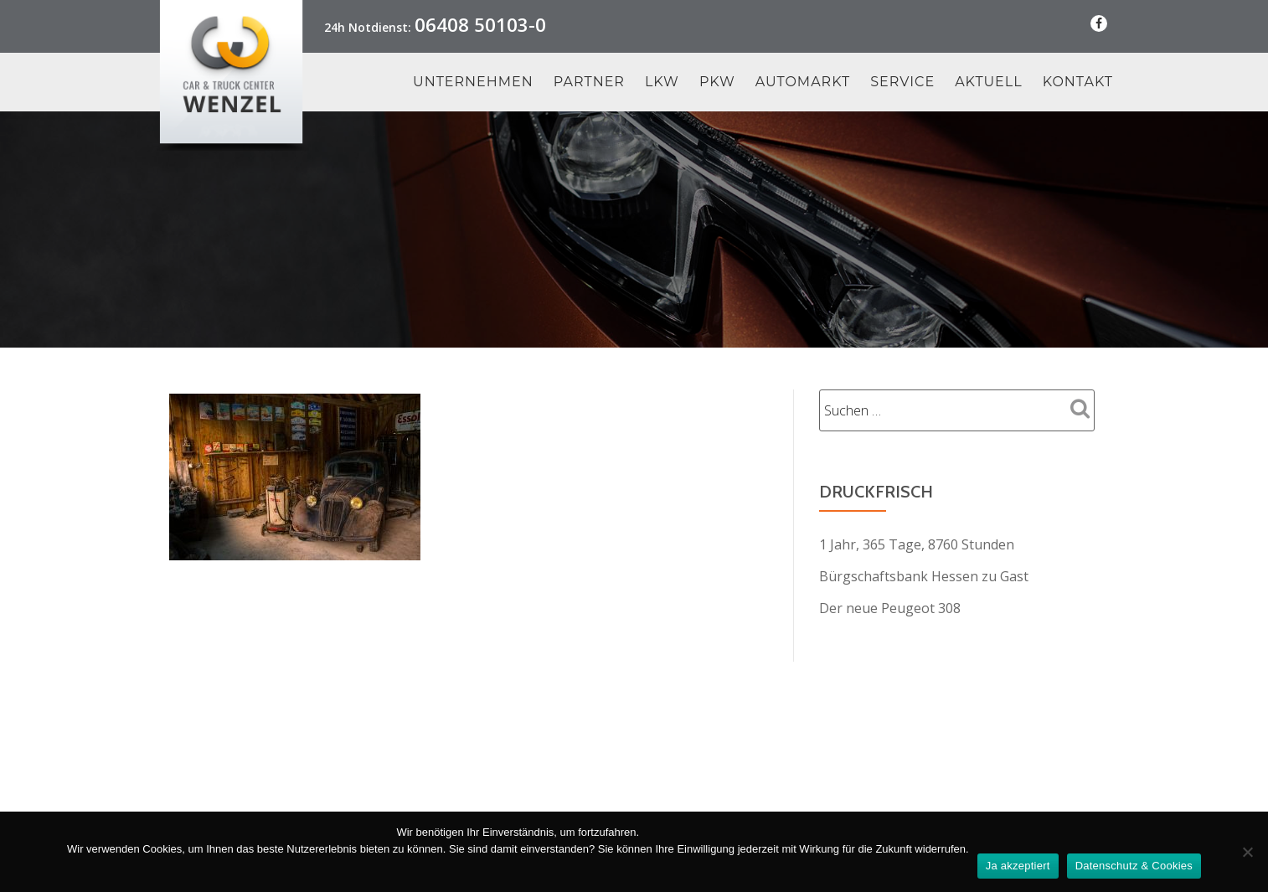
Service (902, 82)
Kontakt (1078, 82)
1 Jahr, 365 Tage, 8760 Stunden (916, 544)
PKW (717, 82)
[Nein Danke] (1247, 851)
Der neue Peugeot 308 (890, 608)
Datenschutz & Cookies (1134, 865)
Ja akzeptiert (1018, 865)
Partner (589, 82)
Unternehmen (473, 82)
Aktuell (989, 82)
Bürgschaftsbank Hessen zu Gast (923, 576)
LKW (662, 82)
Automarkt (803, 82)
